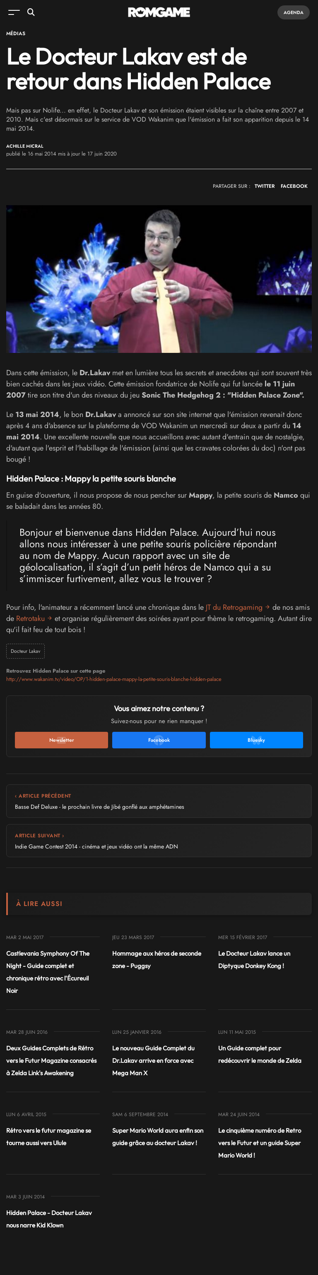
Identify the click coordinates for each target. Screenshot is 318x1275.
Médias (15, 33)
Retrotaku (30, 618)
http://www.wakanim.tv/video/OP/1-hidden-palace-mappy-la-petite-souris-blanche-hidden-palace (114, 679)
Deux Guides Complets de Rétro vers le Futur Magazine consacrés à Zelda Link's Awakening (51, 1060)
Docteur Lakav (25, 651)
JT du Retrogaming (234, 607)
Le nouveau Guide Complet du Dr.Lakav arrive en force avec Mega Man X (153, 1060)
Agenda (294, 12)
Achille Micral (24, 146)
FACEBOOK (294, 186)
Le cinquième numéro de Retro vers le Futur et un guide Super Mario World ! (259, 1142)
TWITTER (265, 186)
